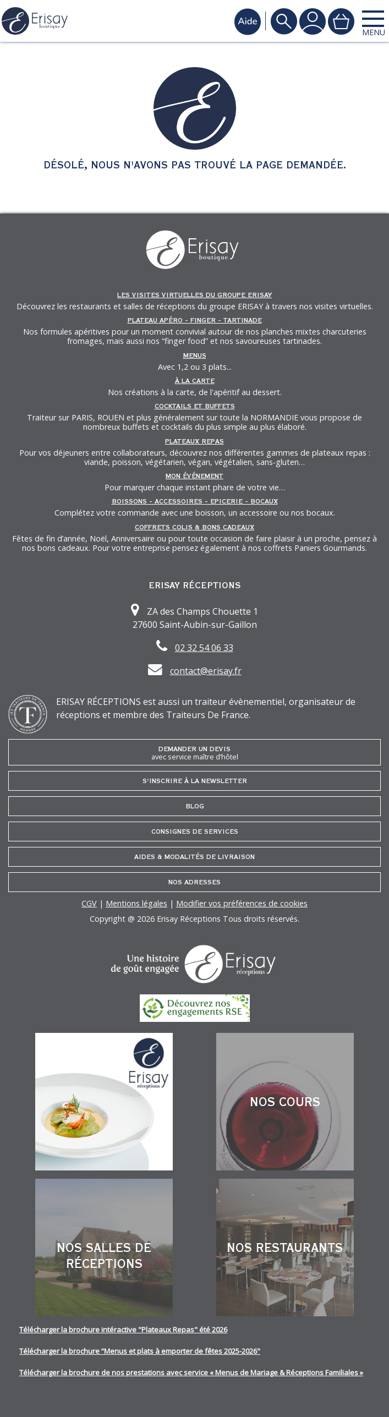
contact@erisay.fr (206, 671)
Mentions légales (136, 903)
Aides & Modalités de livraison (194, 856)
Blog (194, 806)
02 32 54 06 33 (204, 648)
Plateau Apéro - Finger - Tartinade (195, 320)
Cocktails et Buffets (195, 406)
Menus (194, 355)
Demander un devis (194, 753)
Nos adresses (194, 882)
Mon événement (194, 476)
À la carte (195, 380)
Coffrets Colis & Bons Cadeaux (194, 527)
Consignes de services (194, 831)
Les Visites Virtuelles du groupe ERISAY (194, 295)
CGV (89, 903)
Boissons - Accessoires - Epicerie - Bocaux (195, 501)
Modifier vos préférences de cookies (242, 903)
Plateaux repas (194, 441)
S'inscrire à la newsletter (195, 780)
